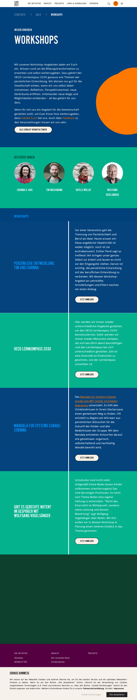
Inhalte (48, 3)
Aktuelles (18, 658)
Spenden (93, 3)
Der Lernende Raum (60, 658)
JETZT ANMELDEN (98, 457)
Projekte (59, 3)
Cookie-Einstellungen (91, 695)
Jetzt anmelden (98, 299)
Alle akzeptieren (116, 695)
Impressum (119, 689)
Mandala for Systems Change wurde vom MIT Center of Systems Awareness (107, 401)
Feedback (69, 118)
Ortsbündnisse (58, 662)
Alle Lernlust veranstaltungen (33, 129)
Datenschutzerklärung (93, 689)
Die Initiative (34, 3)
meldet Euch (29, 118)
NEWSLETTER (20, 662)
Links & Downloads (77, 3)
